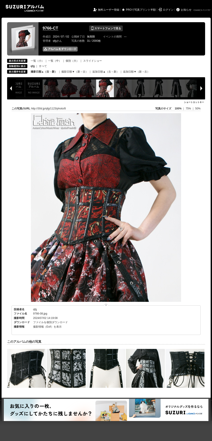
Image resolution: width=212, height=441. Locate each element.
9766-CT (50, 28)
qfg (35, 309)
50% (197, 108)
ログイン (168, 9)
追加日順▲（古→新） (105, 71)
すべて (43, 66)
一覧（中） (54, 60)
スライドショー (92, 60)
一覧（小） (37, 60)
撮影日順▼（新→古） (74, 71)
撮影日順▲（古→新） (44, 71)
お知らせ (186, 9)
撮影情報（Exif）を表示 (47, 326)
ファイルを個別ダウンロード (50, 322)
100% (178, 108)
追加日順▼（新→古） (136, 71)
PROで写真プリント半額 (141, 9)
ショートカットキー (194, 102)
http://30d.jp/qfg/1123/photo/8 (48, 108)
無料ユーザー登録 (108, 9)
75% (189, 108)
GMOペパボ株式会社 (202, 10)
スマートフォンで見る (106, 28)
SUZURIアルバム (25, 8)
